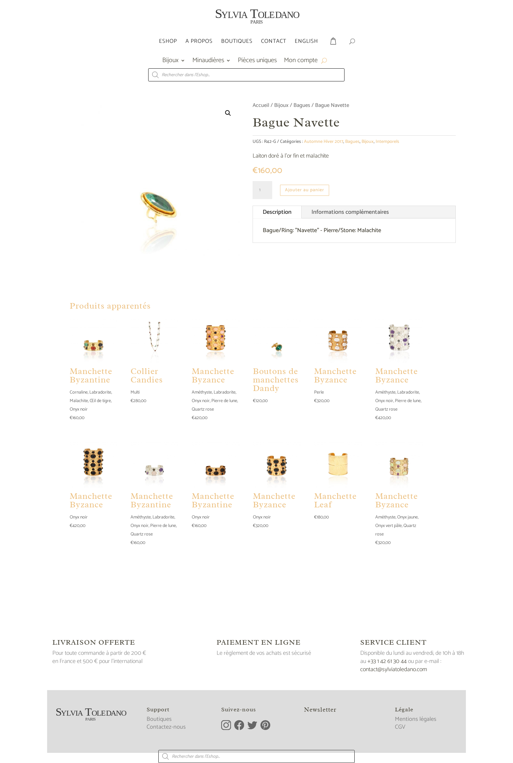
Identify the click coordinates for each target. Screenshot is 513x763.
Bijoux (170, 61)
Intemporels (387, 141)
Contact (273, 42)
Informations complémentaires (350, 212)
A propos (199, 42)
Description (277, 212)
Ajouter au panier (304, 190)
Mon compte (301, 61)
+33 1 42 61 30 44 (387, 661)
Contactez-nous (166, 727)
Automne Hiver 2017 (323, 141)
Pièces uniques (257, 61)
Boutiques (237, 42)
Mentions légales (415, 719)
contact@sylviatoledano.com (393, 669)
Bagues (301, 105)
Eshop (168, 42)
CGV (400, 727)
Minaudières (208, 61)
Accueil (261, 105)
